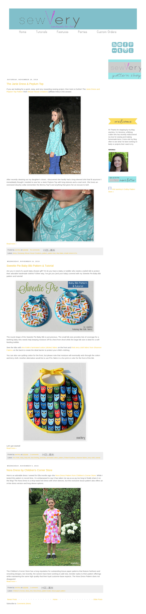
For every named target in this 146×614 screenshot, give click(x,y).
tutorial (98, 458)
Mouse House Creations (38, 92)
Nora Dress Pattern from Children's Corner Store (75, 475)
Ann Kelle (16, 458)
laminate (43, 458)
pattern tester (46, 591)
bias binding (35, 458)
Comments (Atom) (24, 604)
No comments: (35, 250)
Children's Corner (19, 591)
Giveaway (21, 253)
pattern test (52, 253)
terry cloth (91, 458)
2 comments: (34, 454)
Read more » (11, 244)
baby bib (27, 458)
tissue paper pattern (58, 591)
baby (21, 458)
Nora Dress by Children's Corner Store (29, 470)
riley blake (59, 253)
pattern (44, 253)
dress (15, 253)
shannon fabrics (81, 458)
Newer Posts (12, 599)
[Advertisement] (47, 58)
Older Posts (97, 599)
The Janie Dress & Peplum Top (25, 83)
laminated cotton (52, 458)
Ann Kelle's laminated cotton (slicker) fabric (39, 347)
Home (55, 599)
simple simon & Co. (70, 253)
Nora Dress (37, 591)
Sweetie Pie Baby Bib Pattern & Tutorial (30, 265)
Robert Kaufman (70, 458)
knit (31, 591)
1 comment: (34, 587)
